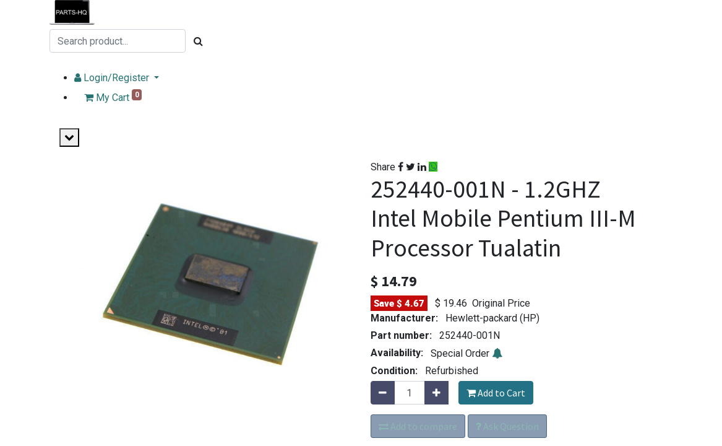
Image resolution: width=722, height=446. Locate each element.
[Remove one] (383, 392)
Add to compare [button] (418, 426)
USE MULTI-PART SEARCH (134, 63)
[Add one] (436, 392)
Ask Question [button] (507, 426)
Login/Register (137, 78)
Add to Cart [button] (495, 393)
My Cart (137, 96)
